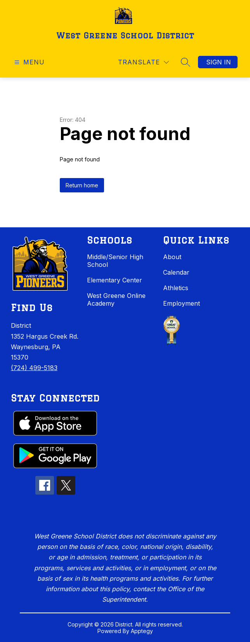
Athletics (175, 288)
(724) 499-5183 (34, 368)
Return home (82, 185)
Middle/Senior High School (115, 260)
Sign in (218, 62)
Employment (181, 303)
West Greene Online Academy (116, 299)
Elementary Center (114, 280)
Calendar (176, 272)
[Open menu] (28, 62)
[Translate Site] (143, 62)
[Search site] (185, 62)
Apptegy (142, 631)
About (172, 257)
